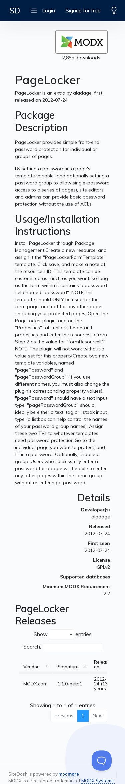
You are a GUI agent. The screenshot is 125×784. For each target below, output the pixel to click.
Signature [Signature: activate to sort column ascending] (68, 667)
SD (15, 10)
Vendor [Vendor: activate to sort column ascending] (31, 667)
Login (48, 10)
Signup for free (83, 10)
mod (69, 774)
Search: (62, 647)
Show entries (63, 634)
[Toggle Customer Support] (102, 760)
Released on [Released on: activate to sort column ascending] (104, 664)
